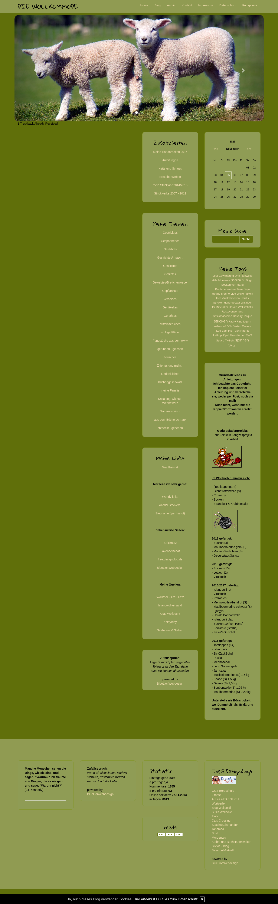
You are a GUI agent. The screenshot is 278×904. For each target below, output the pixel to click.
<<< (215, 148)
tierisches (170, 357)
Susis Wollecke (222, 812)
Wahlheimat (170, 467)
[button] (33, 68)
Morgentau (219, 837)
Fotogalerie (249, 5)
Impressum (205, 5)
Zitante (216, 795)
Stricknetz (170, 542)
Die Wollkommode (48, 6)
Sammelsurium (170, 411)
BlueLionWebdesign (170, 567)
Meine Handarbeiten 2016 (170, 152)
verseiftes (170, 299)
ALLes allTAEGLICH (225, 799)
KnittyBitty (170, 622)
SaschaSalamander (225, 824)
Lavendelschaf (170, 551)
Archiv (171, 5)
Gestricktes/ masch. (170, 257)
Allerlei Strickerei (170, 505)
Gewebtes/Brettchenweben (171, 282)
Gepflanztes (170, 290)
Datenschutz (227, 5)
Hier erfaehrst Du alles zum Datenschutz (166, 899)
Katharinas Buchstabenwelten (231, 842)
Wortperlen (219, 803)
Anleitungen (170, 160)
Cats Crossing (221, 820)
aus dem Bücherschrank (170, 419)
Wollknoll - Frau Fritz (170, 597)
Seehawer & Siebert (170, 630)
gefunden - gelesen (170, 349)
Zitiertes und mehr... (170, 365)
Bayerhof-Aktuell (223, 850)
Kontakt (187, 5)
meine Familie (170, 390)
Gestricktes (170, 232)
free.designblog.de (170, 559)
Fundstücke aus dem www (170, 340)
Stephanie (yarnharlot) (170, 513)
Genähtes (170, 315)
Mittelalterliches (170, 324)
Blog (158, 5)
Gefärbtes (170, 249)
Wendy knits (170, 496)
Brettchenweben (170, 176)
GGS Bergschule (223, 790)
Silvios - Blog (220, 846)
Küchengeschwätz (170, 382)
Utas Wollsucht (170, 613)
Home (144, 5)
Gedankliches (170, 374)
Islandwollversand (170, 605)
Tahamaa (218, 829)
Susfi (215, 833)
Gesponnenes (170, 241)
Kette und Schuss (170, 168)
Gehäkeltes (170, 307)
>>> (249, 148)
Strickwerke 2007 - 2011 (170, 193)
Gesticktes (170, 266)
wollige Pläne (170, 332)
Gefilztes (170, 274)
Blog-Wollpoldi (221, 807)
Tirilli (215, 816)
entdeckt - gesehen (170, 428)
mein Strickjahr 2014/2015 (170, 185)
